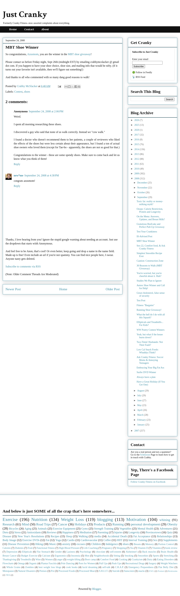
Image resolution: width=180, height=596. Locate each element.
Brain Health (167, 551)
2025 (137, 125)
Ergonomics (61, 555)
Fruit (30, 548)
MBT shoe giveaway (79, 54)
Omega (21, 563)
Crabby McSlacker (27, 86)
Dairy (150, 559)
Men (87, 555)
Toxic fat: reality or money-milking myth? (150, 203)
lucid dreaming (90, 567)
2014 (137, 149)
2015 (137, 144)
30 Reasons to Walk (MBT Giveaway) (149, 267)
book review (171, 548)
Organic (33, 563)
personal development (145, 524)
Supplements (170, 540)
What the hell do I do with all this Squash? (151, 316)
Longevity (134, 532)
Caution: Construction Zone (150, 261)
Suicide (116, 571)
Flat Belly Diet (165, 567)
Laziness (71, 551)
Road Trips (43, 524)
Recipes (55, 536)
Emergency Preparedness (141, 567)
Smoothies (143, 555)
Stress (17, 532)
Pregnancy (107, 548)
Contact (29, 29)
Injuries (118, 532)
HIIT (119, 540)
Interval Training (137, 540)
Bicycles (13, 528)
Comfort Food (107, 559)
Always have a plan (146, 377)
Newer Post (13, 289)
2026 (137, 120)
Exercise (10, 519)
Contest (18, 91)
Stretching (169, 555)
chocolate (100, 551)
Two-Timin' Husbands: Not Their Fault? (150, 343)
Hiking (39, 544)
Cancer (62, 524)
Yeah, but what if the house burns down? (150, 336)
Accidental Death (117, 536)
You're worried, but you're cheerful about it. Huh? (149, 274)
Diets (5, 532)
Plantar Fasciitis (49, 563)
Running (118, 524)
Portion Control (166, 544)
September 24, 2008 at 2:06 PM (46, 111)
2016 (137, 139)
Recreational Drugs (135, 563)
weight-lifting (74, 559)
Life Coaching (91, 548)
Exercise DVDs (31, 540)
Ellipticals (27, 551)
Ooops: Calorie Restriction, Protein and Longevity (150, 210)
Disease (7, 536)
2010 (137, 168)
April (140, 410)
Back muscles (149, 551)
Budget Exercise (29, 555)
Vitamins (156, 548)
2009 (137, 173)
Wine (38, 559)
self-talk (106, 567)
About (45, 29)
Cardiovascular (89, 540)
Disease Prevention (18, 544)
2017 (137, 134)
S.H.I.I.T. (103, 571)
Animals (42, 528)
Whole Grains (13, 567)
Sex (155, 540)
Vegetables (125, 528)
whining (164, 520)
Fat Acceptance (142, 536)
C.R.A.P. (119, 567)
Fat (47, 540)
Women (49, 559)
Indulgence (112, 544)
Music (52, 544)
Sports (156, 555)
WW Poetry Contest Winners (151, 330)
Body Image (9, 540)
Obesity (172, 524)
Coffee (107, 540)
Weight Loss (72, 519)
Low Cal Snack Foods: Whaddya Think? (148, 351)
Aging (28, 528)
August (141, 390)
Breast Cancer (10, 555)
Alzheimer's (132, 551)
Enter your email (140, 59)
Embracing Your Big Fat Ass (150, 367)
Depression (11, 551)
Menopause (8, 571)
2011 (137, 164)
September (142, 197)
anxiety (66, 544)
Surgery (153, 563)
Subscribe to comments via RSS (23, 266)
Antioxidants (34, 532)
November (142, 187)
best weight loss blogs (50, 567)
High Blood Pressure (69, 548)
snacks (141, 571)
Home (13, 29)
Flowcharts (8, 563)
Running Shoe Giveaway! (149, 310)
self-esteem (115, 551)
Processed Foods (66, 571)
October (141, 192)
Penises (43, 571)
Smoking (129, 555)
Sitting (116, 555)
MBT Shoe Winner (146, 241)
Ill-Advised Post (144, 236)
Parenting (103, 532)
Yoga (58, 540)
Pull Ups (103, 563)
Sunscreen (129, 571)
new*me (18, 175)
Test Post (141, 300)
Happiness (68, 532)
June (139, 400)
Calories (7, 548)
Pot (52, 571)
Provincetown (153, 532)
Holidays (80, 524)
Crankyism (137, 559)
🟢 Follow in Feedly (142, 72)
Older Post (113, 289)
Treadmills (26, 559)
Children (96, 544)
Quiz (169, 532)
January (141, 424)
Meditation (86, 532)
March (140, 415)
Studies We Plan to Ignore (149, 280)
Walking (83, 536)
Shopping (121, 548)
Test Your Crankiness (147, 231)
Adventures (165, 528)
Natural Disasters (26, 571)
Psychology (85, 551)
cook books (72, 567)
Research (9, 524)
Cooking (123, 559)
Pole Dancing (67, 563)
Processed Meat (87, 571)
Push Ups (116, 563)
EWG (151, 571)
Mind (25, 524)
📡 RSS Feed (138, 77)
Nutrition (39, 519)
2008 (137, 178)
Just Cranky (25, 14)
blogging (105, 519)
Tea (132, 548)
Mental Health (145, 528)
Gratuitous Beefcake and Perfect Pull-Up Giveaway (151, 225)
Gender (58, 551)
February (141, 420)
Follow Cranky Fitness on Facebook (148, 482)
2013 (137, 154)
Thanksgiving (9, 559)
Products (99, 524)
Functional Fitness (46, 548)
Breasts (137, 544)
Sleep (69, 536)
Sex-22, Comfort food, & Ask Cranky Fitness (151, 247)
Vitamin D (143, 548)
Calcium (46, 555)
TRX (8, 575)
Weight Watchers (169, 563)
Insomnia (75, 555)
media (97, 536)
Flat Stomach (43, 551)
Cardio (71, 540)
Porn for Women (87, 563)
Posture (161, 571)
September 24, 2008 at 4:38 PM (41, 175)
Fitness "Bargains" (145, 305)
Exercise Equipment (64, 528)
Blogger (96, 588)
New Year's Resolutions (31, 536)
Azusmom (33, 54)
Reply (17, 164)
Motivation (136, 519)
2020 (137, 130)
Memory (149, 544)
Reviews (51, 532)
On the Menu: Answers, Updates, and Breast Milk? (151, 218)
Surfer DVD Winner (146, 372)
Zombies (29, 567)
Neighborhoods (101, 555)
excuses (80, 544)
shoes (27, 91)
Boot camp (90, 559)
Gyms (84, 528)
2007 (137, 430)
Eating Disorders (165, 559)
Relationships (164, 536)
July (139, 395)
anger (60, 559)
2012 (137, 159)
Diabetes (19, 548)
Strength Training (103, 528)
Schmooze (145, 454)
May (139, 405)
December (142, 182)
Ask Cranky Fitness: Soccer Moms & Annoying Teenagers (150, 360)
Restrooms (172, 571)
